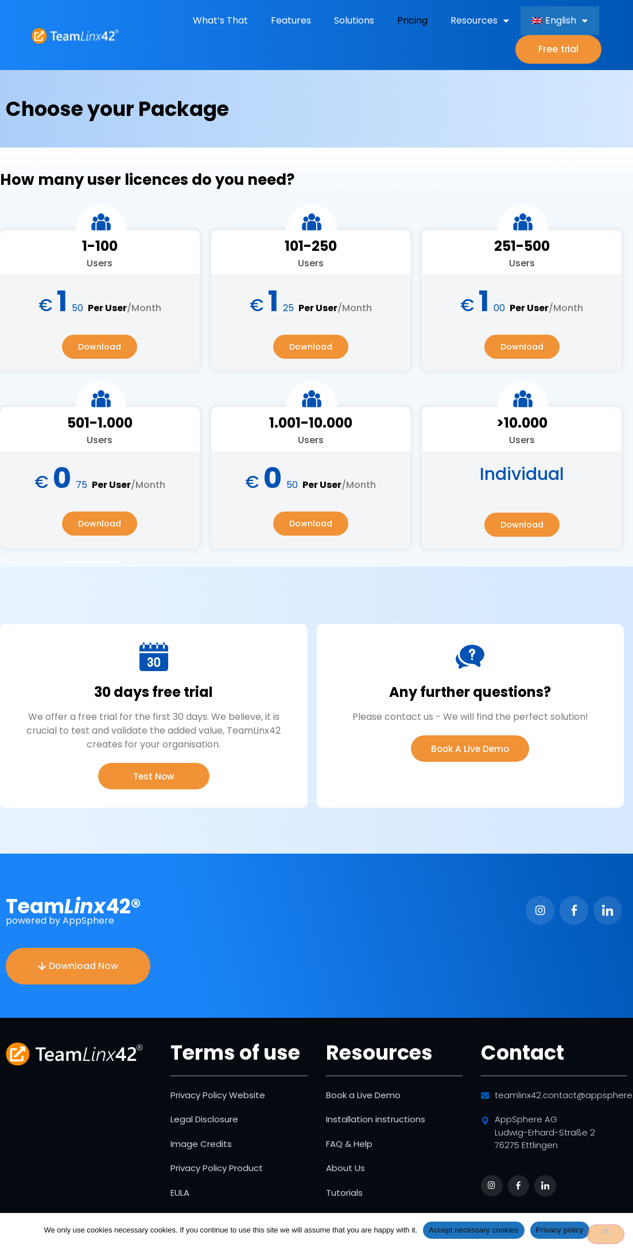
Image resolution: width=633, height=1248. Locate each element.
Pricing (412, 20)
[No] (605, 1234)
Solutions (354, 20)
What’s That (220, 20)
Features (291, 20)
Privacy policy (560, 1230)
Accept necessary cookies (473, 1230)
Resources (480, 20)
